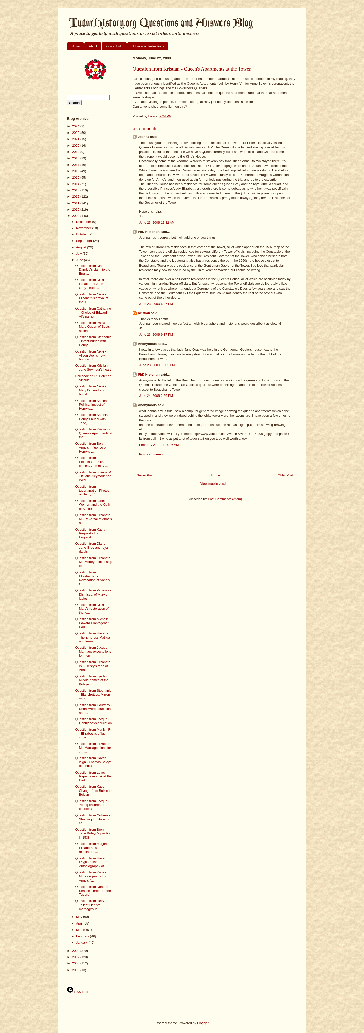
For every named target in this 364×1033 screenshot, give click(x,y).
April (80, 923)
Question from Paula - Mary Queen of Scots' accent (92, 327)
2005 (76, 970)
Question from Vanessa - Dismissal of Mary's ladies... (93, 594)
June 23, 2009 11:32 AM (157, 222)
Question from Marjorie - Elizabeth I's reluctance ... (92, 847)
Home (76, 46)
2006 (76, 963)
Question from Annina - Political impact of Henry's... (92, 404)
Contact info (114, 46)
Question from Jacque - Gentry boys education (93, 721)
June (80, 260)
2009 (76, 216)
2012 (76, 197)
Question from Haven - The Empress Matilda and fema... (92, 637)
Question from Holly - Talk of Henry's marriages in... (90, 905)
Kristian (144, 313)
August (81, 247)
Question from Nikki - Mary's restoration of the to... (91, 608)
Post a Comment (151, 454)
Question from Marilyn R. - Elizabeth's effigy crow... (93, 733)
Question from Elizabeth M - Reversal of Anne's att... (93, 519)
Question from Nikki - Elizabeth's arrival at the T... (91, 298)
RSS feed (77, 992)
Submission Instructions (148, 46)
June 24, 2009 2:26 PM (156, 396)
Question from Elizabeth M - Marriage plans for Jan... (93, 748)
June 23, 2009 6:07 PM (156, 304)
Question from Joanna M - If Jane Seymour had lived (93, 476)
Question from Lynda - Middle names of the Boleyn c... (91, 680)
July (79, 253)
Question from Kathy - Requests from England (91, 533)
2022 (76, 133)
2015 (76, 177)
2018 (76, 158)
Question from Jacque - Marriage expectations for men (93, 651)
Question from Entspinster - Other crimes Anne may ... (91, 462)
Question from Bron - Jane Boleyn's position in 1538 (93, 833)
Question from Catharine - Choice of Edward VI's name (93, 312)
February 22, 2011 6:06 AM (159, 445)
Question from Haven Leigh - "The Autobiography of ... (91, 862)
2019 (76, 152)
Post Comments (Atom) (225, 499)
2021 (76, 139)
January (82, 942)
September (84, 241)
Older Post (285, 475)
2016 (76, 171)
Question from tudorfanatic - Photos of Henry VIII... (92, 490)
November (84, 228)
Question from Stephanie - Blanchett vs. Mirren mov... (93, 694)
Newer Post (144, 475)
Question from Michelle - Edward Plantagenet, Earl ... (93, 623)
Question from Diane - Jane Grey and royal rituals (91, 547)
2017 (76, 165)
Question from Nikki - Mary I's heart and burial (90, 390)
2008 (76, 951)
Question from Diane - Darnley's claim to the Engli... (92, 269)
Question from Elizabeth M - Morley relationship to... (93, 562)
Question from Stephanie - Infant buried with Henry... (93, 341)
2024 (76, 126)
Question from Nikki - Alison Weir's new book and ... (90, 355)
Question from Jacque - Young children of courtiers (92, 805)
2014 (76, 184)
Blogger (202, 1023)
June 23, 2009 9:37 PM (156, 334)
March (81, 930)
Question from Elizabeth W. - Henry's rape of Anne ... (92, 666)
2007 (76, 957)
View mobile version (214, 484)
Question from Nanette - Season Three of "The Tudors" (93, 890)
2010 (76, 209)
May (79, 917)
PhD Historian (149, 374)
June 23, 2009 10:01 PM (157, 365)
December (84, 222)
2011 (76, 203)
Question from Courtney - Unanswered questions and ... (93, 709)
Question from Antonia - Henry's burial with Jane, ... (92, 419)
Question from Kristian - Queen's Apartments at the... (93, 433)
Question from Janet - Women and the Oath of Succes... (92, 505)
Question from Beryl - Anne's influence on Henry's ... (91, 447)
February (83, 936)
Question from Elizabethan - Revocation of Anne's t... (92, 578)
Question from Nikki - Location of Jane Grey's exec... (90, 284)
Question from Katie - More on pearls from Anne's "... (91, 876)
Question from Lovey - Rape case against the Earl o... (93, 776)
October (82, 234)
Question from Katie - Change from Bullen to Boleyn (93, 790)
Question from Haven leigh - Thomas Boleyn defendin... (93, 762)
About (93, 46)
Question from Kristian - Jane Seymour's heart (93, 367)
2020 (76, 145)
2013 (76, 190)
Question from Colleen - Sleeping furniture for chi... (92, 819)
